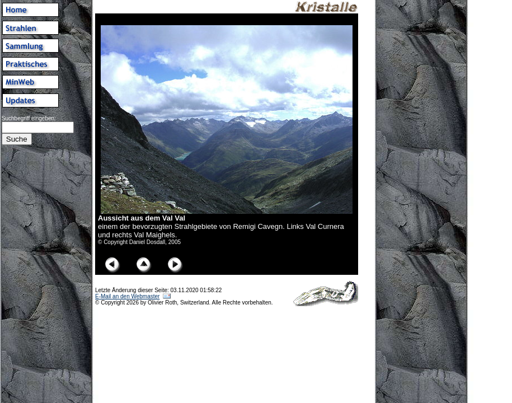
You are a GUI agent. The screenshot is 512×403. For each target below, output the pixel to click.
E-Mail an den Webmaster (127, 296)
